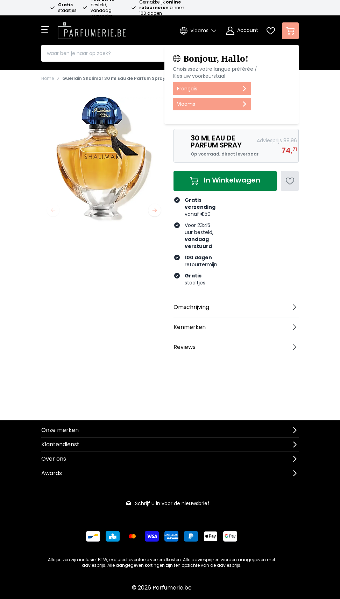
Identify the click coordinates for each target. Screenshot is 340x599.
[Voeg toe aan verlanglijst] (290, 181)
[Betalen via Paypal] (191, 536)
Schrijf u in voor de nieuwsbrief (167, 503)
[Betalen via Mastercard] (132, 536)
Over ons (53, 459)
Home (47, 78)
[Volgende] (154, 210)
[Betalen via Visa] (152, 536)
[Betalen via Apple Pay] (211, 536)
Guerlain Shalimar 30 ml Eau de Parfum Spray (113, 78)
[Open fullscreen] (104, 159)
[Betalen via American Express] (171, 536)
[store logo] (92, 28)
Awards (51, 473)
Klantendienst (60, 444)
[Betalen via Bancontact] (93, 536)
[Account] (242, 31)
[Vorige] (53, 210)
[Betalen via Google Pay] (230, 536)
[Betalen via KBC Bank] (113, 536)
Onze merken (60, 430)
